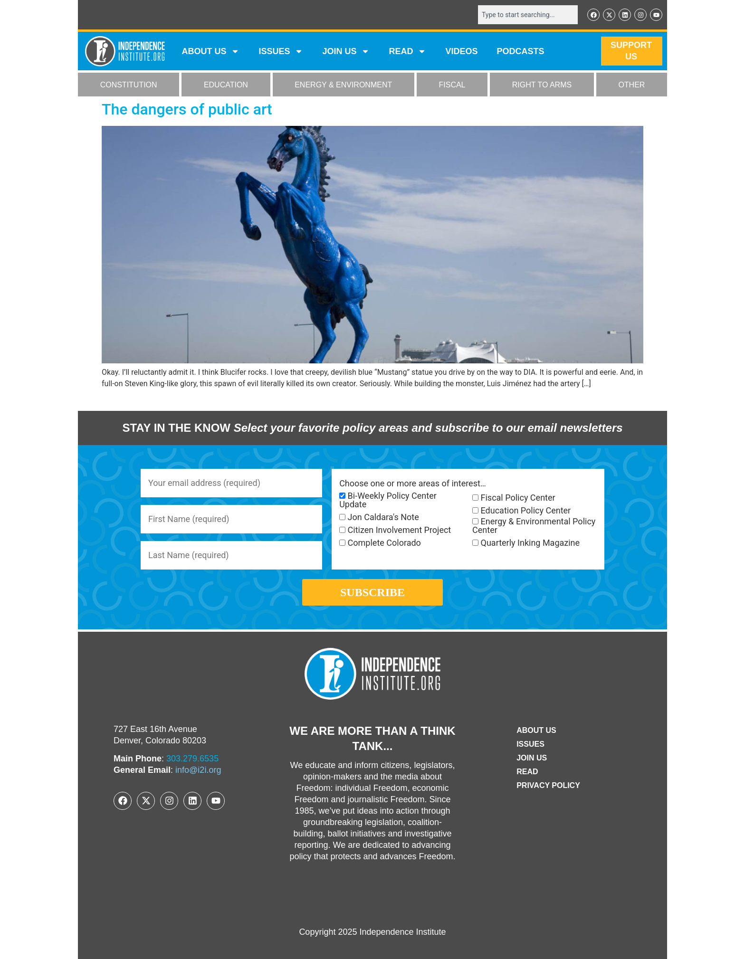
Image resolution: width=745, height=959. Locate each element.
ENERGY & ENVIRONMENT (343, 85)
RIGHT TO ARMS (542, 85)
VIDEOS (461, 51)
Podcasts (520, 51)
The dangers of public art (187, 109)
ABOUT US (210, 51)
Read (527, 772)
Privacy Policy (548, 785)
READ (407, 51)
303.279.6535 (192, 758)
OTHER (631, 85)
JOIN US (346, 51)
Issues (280, 51)
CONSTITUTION (128, 85)
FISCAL (452, 85)
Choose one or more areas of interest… (412, 483)
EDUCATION (226, 85)
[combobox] (528, 14)
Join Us (531, 758)
